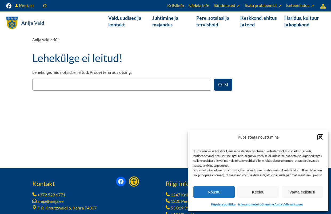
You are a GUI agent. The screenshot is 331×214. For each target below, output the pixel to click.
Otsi (223, 84)
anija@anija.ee (50, 201)
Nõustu (214, 192)
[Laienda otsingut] (44, 5)
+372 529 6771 (51, 194)
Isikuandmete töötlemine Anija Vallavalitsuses (270, 204)
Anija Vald (32, 23)
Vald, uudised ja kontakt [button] (124, 21)
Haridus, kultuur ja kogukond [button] (301, 21)
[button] (320, 137)
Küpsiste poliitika (223, 204)
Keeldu (258, 192)
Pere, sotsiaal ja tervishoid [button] (212, 21)
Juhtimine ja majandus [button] (165, 21)
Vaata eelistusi (302, 192)
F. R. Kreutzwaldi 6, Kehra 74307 (67, 207)
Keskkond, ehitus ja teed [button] (258, 21)
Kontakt (26, 5)
